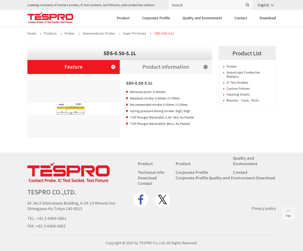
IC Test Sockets (237, 82)
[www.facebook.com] (140, 200)
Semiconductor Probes (99, 33)
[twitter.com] (162, 200)
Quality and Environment (202, 17)
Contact (240, 17)
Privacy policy (264, 208)
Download (267, 17)
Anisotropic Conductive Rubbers (243, 74)
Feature (74, 66)
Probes (70, 33)
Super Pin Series (134, 33)
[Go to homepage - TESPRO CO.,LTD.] (68, 181)
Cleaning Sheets (238, 94)
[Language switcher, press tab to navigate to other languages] (264, 4)
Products (50, 33)
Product (123, 17)
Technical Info (151, 172)
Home (31, 33)
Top (288, 213)
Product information (165, 66)
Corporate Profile (156, 17)
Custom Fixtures (238, 88)
